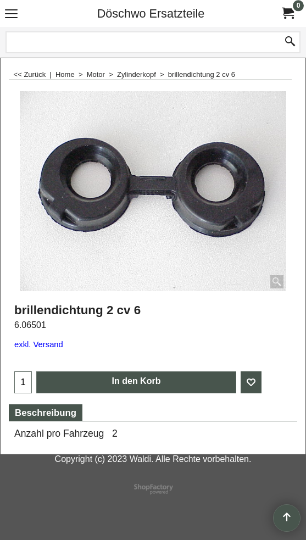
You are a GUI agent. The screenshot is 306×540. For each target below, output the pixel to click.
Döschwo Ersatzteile (151, 13)
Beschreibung (45, 413)
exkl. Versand (38, 344)
